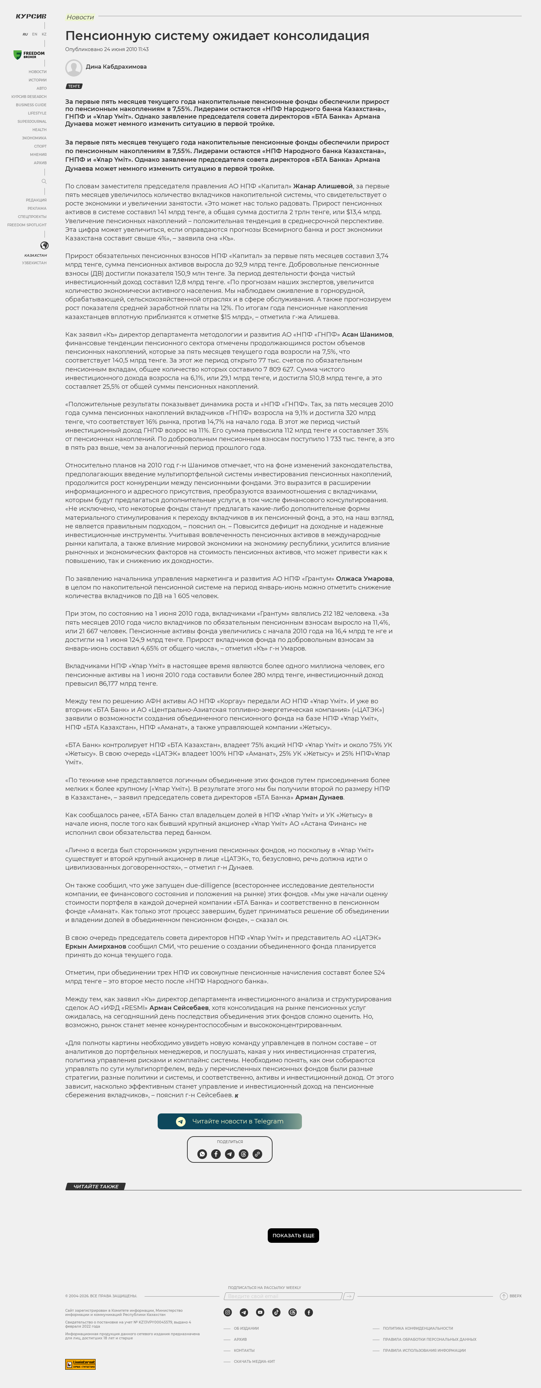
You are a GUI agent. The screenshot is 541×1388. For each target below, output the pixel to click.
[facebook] (309, 1312)
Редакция (36, 200)
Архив (40, 163)
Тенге (74, 86)
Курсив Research (29, 97)
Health (39, 130)
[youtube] (260, 1312)
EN (34, 34)
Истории (38, 80)
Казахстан (35, 255)
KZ (44, 34)
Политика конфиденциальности (418, 1329)
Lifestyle (37, 113)
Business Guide (31, 105)
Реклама (37, 208)
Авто (42, 88)
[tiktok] (276, 1312)
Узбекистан (34, 263)
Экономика (34, 138)
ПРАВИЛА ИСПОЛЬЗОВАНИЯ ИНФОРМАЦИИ (424, 1351)
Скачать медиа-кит (254, 1362)
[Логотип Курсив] (31, 16)
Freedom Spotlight (27, 225)
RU (25, 34)
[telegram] (244, 1312)
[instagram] (228, 1312)
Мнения (38, 154)
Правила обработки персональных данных (429, 1340)
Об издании (246, 1329)
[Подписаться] (349, 1296)
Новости (38, 72)
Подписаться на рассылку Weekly (264, 1288)
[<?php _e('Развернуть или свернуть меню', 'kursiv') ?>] (44, 245)
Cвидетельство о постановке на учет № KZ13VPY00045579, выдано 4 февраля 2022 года (128, 1324)
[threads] (292, 1312)
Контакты (244, 1351)
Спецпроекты (32, 217)
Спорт (40, 146)
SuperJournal (32, 121)
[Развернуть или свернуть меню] (44, 182)
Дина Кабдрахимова (116, 66)
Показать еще (293, 1235)
